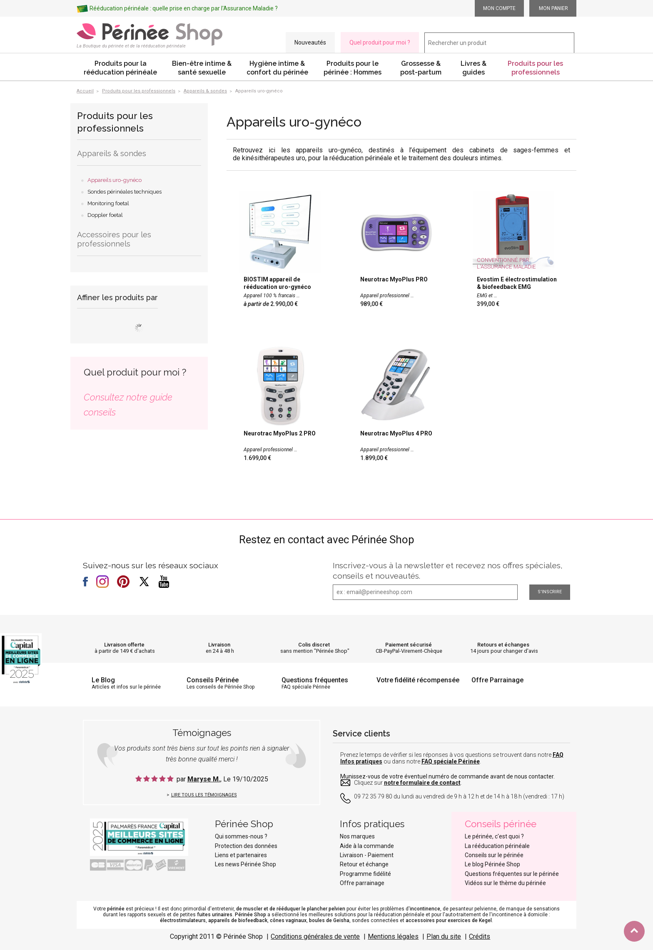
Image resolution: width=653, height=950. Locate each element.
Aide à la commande (367, 846)
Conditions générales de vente (315, 936)
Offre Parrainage (497, 680)
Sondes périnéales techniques (124, 192)
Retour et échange (364, 864)
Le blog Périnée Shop (492, 864)
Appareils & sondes (111, 153)
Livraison (219, 645)
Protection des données (246, 846)
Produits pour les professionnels (535, 68)
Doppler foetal (105, 215)
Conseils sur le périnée (494, 855)
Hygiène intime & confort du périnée (277, 68)
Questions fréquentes (315, 680)
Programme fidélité (365, 873)
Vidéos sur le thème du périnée (505, 883)
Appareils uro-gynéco (114, 180)
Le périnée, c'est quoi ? (494, 836)
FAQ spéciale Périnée (450, 761)
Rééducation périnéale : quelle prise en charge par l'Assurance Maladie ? (184, 8)
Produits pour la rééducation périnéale (120, 68)
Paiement (381, 855)
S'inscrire (550, 591)
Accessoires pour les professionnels (114, 239)
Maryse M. (203, 779)
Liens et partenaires (241, 855)
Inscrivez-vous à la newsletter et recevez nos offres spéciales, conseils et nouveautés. (448, 570)
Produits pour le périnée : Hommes (352, 68)
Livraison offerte (124, 645)
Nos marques (357, 836)
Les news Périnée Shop (245, 864)
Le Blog (103, 680)
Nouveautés (310, 42)
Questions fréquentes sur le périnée (512, 873)
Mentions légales (393, 936)
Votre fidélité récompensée (417, 680)
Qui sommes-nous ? (241, 836)
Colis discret (314, 645)
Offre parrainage (362, 883)
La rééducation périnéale (497, 846)
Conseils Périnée (213, 680)
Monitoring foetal (108, 203)
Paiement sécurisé (408, 645)
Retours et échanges (503, 645)
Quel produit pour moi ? (379, 42)
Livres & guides (473, 68)
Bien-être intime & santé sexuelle (202, 68)
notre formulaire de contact (422, 782)
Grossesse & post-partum (420, 68)
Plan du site (443, 936)
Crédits (479, 936)
